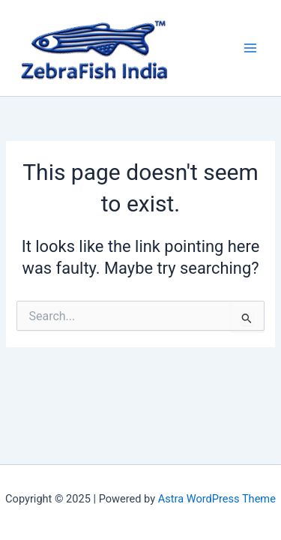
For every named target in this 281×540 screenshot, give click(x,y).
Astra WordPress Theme (217, 499)
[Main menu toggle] (250, 48)
